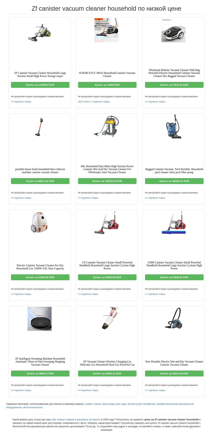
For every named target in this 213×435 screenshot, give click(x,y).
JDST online (83, 102)
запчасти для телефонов (141, 404)
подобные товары (22, 102)
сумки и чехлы (93, 404)
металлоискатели (33, 407)
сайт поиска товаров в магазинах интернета (76, 419)
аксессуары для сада (114, 404)
